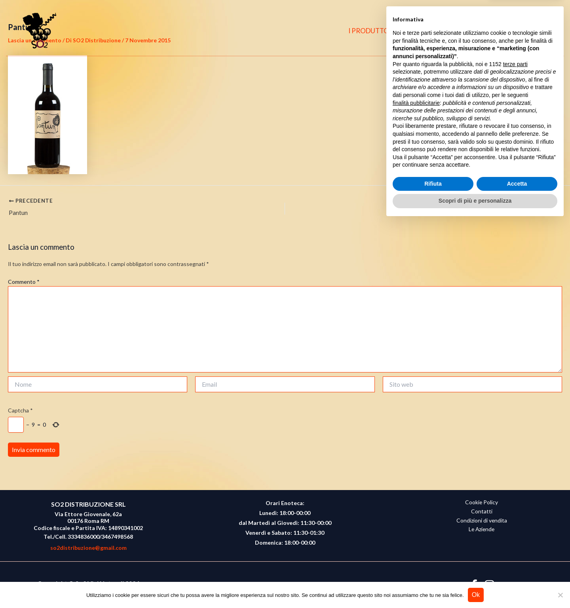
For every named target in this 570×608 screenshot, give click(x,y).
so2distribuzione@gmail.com (88, 547)
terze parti (515, 449)
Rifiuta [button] (433, 569)
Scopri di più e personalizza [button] (475, 586)
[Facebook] (514, 30)
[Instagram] (529, 30)
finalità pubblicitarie (416, 488)
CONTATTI (477, 31)
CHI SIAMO (430, 31)
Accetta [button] (517, 569)
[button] (546, 31)
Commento (24, 281)
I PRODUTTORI (376, 31)
